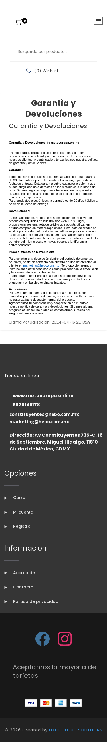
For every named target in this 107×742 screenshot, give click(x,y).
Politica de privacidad (31, 601)
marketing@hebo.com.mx (39, 422)
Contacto (18, 587)
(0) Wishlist (42, 71)
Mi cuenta (18, 512)
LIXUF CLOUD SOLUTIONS (75, 730)
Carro (14, 497)
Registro (17, 526)
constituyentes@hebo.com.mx (44, 414)
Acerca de (19, 573)
